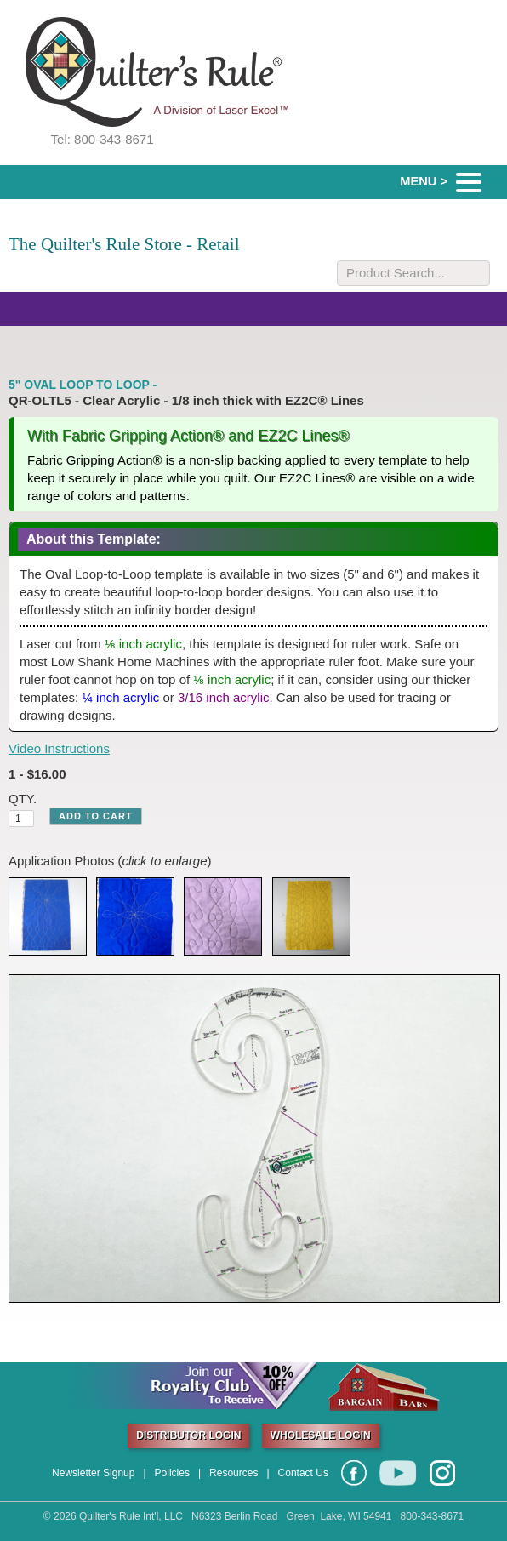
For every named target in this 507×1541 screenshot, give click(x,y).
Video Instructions (59, 748)
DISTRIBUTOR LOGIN (188, 1435)
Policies (172, 1473)
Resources (233, 1473)
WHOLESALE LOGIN (321, 1435)
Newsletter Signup (93, 1473)
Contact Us (303, 1473)
